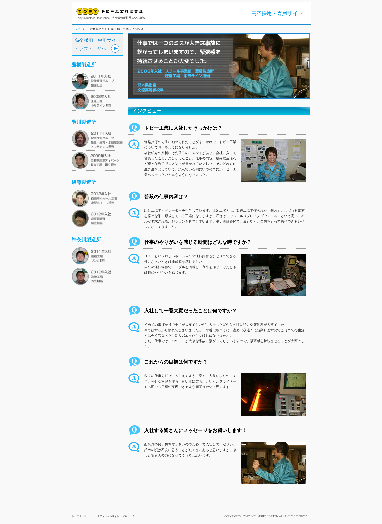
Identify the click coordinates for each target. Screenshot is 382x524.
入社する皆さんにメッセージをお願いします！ (195, 430)
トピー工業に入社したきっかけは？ (183, 128)
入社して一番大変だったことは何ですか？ (190, 310)
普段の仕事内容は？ (166, 196)
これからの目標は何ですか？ (176, 362)
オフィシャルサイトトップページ (115, 516)
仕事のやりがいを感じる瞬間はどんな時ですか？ (197, 242)
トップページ (79, 516)
